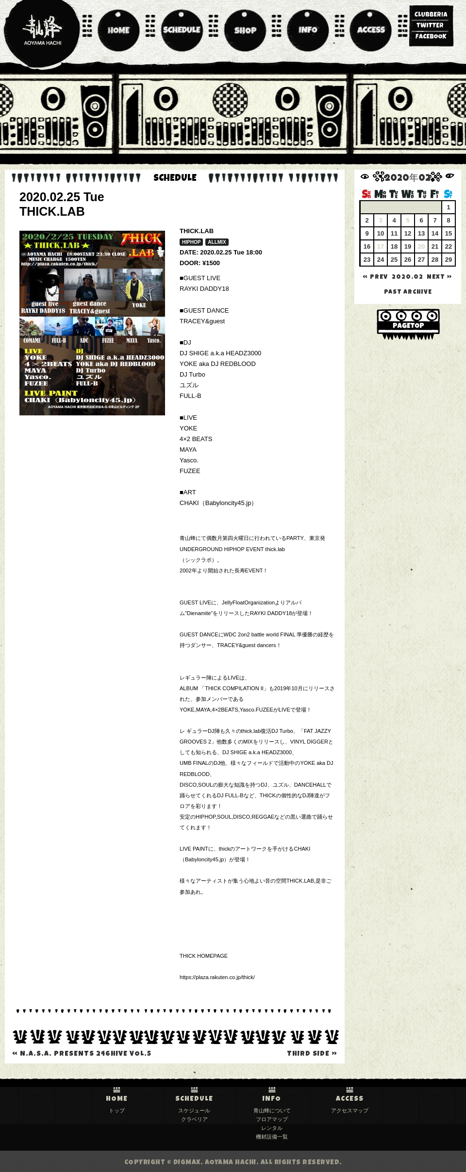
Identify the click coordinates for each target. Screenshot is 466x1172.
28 (435, 259)
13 (421, 233)
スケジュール (194, 1110)
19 (407, 246)
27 (421, 259)
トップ (117, 1110)
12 (407, 233)
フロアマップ (272, 1119)
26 (407, 259)
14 (435, 233)
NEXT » (439, 277)
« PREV (375, 277)
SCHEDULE (194, 1099)
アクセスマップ (349, 1110)
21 (435, 246)
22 (448, 246)
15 (448, 233)
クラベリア (194, 1119)
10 (380, 233)
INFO (272, 1099)
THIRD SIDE (312, 1054)
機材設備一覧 (272, 1137)
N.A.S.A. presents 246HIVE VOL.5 (81, 1054)
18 (394, 246)
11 (394, 233)
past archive (408, 292)
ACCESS (350, 1099)
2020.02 (407, 277)
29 (448, 259)
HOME (117, 1099)
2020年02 (408, 179)
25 (394, 259)
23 (367, 259)
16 (367, 246)
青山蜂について (272, 1110)
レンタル (272, 1128)
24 (380, 259)
